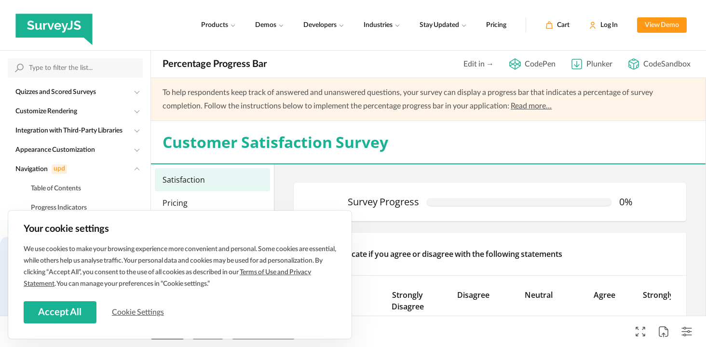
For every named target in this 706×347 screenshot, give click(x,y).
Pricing (496, 25)
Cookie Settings (139, 312)
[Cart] (557, 25)
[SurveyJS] (54, 25)
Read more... (531, 106)
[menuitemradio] (212, 179)
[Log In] (603, 25)
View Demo (662, 25)
